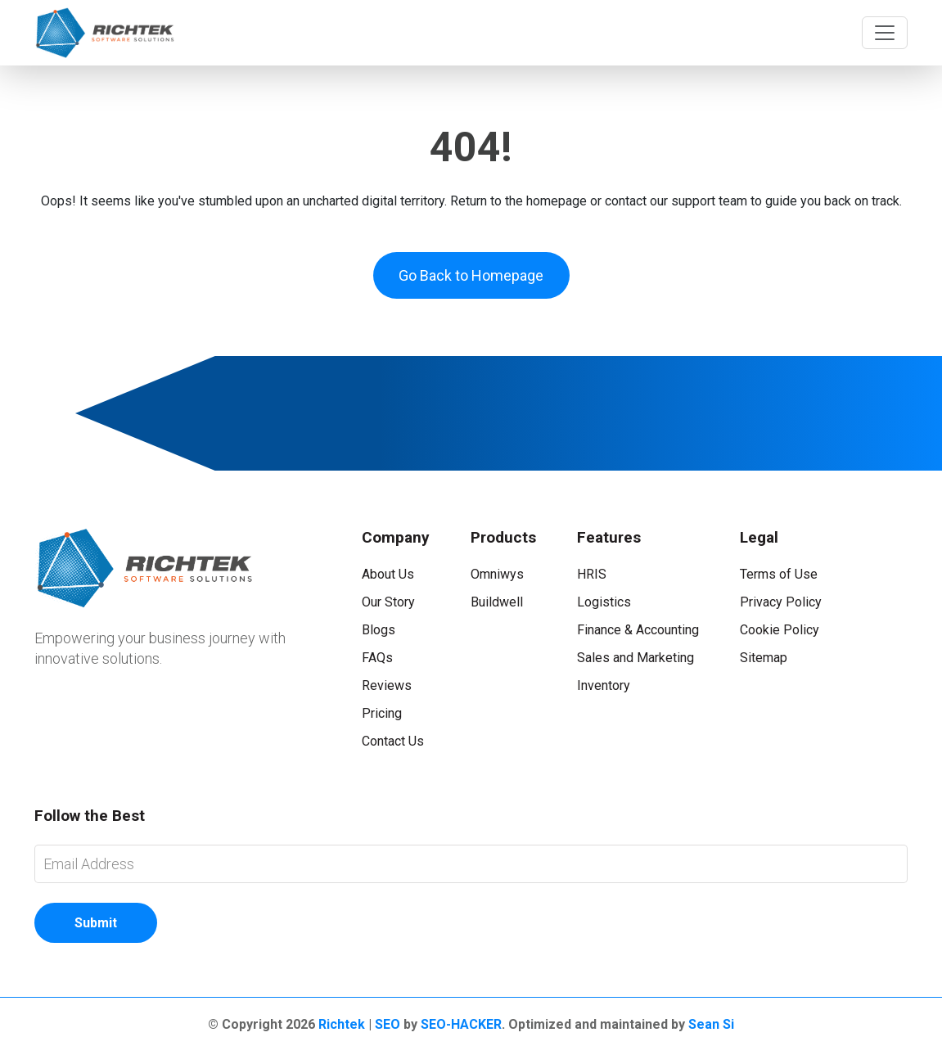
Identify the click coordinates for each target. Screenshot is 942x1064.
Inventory (603, 685)
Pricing (382, 713)
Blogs (378, 630)
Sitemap (763, 657)
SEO (387, 1024)
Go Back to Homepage (471, 275)
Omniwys (497, 574)
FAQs (377, 657)
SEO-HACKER (461, 1024)
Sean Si (711, 1024)
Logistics (604, 602)
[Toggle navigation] (885, 32)
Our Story (388, 602)
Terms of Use (779, 574)
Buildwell (497, 602)
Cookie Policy (779, 630)
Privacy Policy (781, 602)
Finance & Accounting (638, 630)
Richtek (341, 1024)
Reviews (387, 685)
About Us (388, 574)
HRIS (591, 574)
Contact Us (393, 741)
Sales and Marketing (635, 657)
